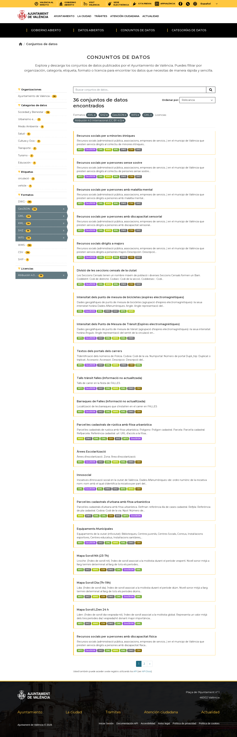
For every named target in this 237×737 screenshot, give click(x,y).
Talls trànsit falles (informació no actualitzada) (109, 378)
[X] (187, 3)
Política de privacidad (184, 723)
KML (116, 149)
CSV (131, 149)
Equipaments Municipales (95, 528)
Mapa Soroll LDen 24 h (93, 609)
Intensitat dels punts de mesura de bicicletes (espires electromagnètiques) (130, 297)
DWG (123, 149)
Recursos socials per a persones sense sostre (109, 162)
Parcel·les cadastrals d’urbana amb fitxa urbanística (113, 502)
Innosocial (84, 475)
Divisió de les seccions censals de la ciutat (107, 270)
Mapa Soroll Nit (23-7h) (93, 555)
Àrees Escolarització (91, 451)
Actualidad (150, 16)
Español (206, 3)
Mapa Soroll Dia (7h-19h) (94, 582)
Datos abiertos (91, 30)
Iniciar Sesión (106, 723)
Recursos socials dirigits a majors (100, 243)
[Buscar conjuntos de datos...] (139, 90)
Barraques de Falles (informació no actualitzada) (111, 401)
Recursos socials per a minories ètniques (106, 135)
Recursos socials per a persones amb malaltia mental (115, 189)
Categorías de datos (189, 30)
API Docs (146, 671)
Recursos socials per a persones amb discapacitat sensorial (119, 216)
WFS (80, 149)
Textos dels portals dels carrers (99, 351)
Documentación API (127, 723)
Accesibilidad (148, 723)
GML (100, 149)
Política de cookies (209, 723)
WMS (108, 149)
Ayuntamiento (64, 16)
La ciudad (84, 16)
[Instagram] (195, 3)
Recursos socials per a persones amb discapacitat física (117, 636)
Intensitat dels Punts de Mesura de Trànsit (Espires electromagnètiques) (128, 324)
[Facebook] (180, 3)
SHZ (138, 149)
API (135, 671)
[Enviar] (210, 90)
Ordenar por (170, 100)
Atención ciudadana (124, 16)
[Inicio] (20, 44)
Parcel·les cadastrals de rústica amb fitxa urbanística (114, 424)
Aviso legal (164, 723)
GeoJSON (90, 149)
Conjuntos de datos (138, 30)
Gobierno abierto (46, 30)
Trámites (100, 16)
